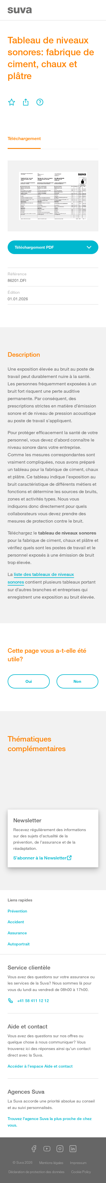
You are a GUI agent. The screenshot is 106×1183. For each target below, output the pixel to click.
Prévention (17, 911)
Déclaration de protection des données (36, 1171)
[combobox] (53, 247)
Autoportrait (19, 943)
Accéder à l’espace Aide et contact (40, 1066)
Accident (16, 921)
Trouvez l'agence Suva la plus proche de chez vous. (50, 1121)
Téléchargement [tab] (24, 138)
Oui (28, 681)
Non (77, 681)
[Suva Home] (20, 10)
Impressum (78, 1162)
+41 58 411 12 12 (28, 1000)
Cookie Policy (81, 1171)
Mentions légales (51, 1162)
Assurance (17, 932)
